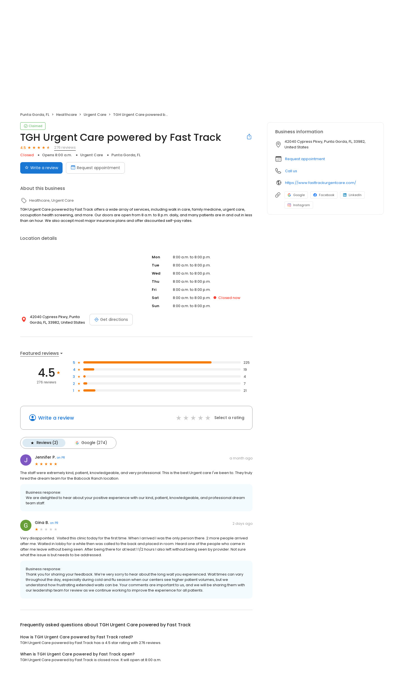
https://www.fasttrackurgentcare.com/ (320, 182)
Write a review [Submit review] (41, 168)
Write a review (56, 417)
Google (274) (90, 443)
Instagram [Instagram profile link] (299, 205)
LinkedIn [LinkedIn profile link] (352, 195)
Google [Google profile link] (296, 195)
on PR (61, 457)
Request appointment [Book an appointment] (95, 168)
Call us (291, 171)
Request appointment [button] (305, 159)
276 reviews (65, 147)
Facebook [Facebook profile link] (323, 195)
